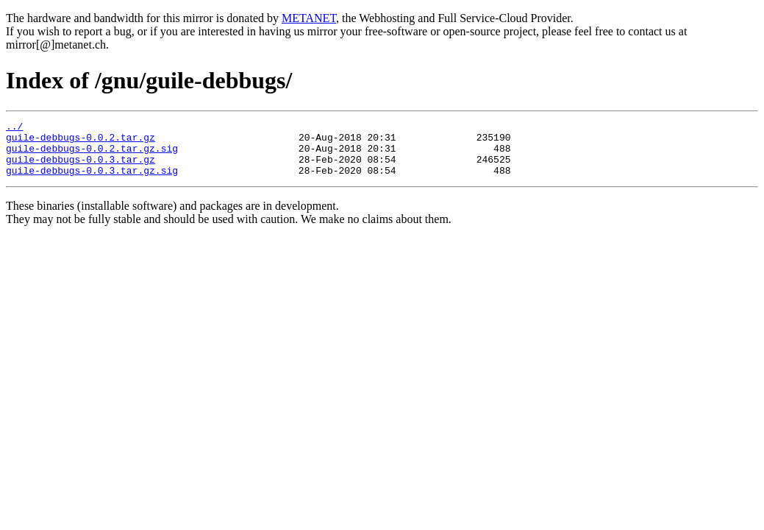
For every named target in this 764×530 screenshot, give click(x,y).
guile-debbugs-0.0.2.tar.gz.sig (92, 154)
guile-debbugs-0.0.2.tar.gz (80, 141)
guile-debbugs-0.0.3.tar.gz (80, 167)
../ (14, 128)
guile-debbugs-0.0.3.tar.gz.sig (92, 181)
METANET (309, 18)
